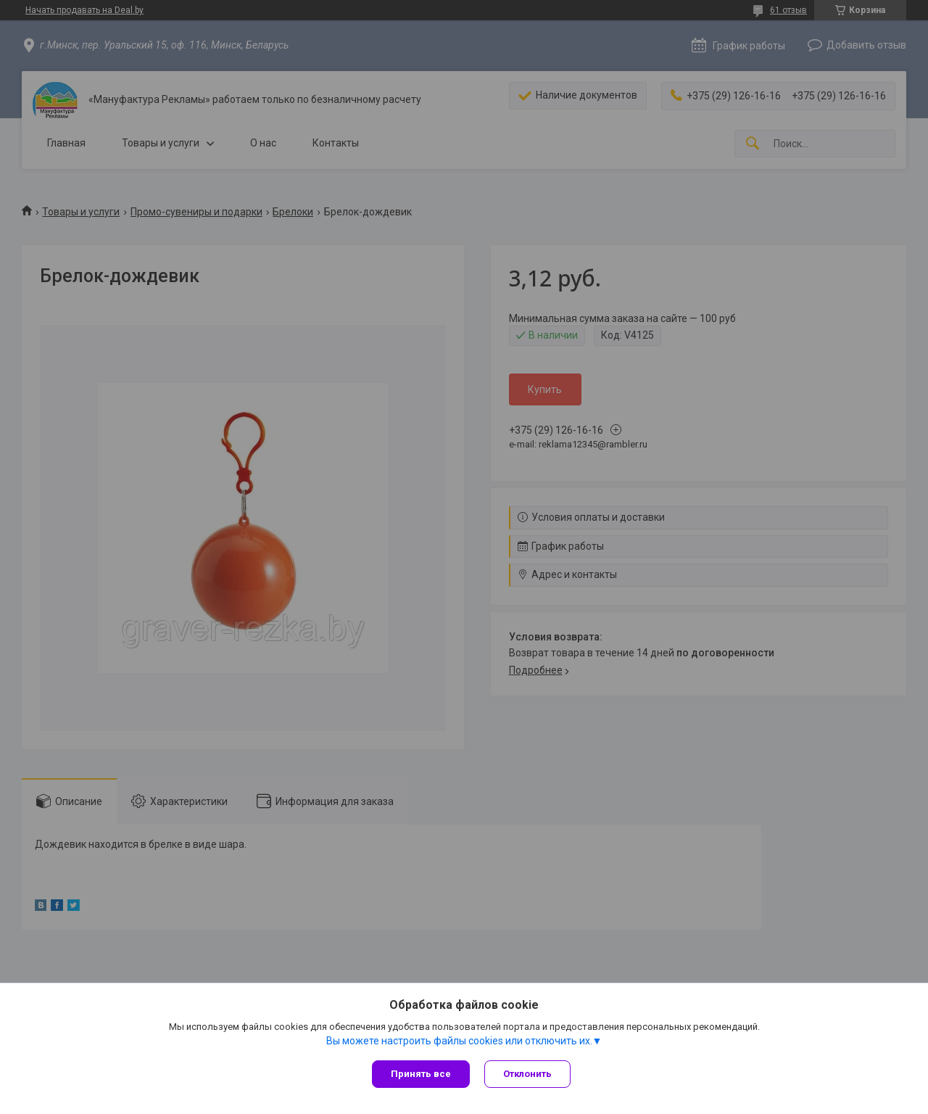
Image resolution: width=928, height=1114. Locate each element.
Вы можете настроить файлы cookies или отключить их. (459, 1041)
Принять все (421, 1073)
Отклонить (527, 1073)
